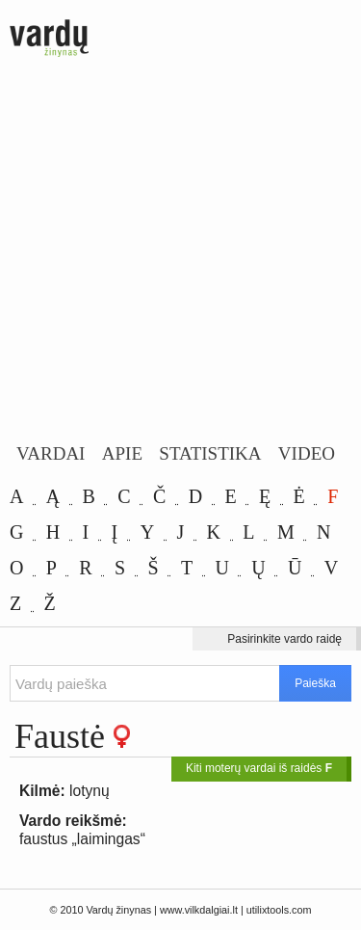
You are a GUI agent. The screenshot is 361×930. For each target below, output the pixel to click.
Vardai (50, 453)
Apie (122, 453)
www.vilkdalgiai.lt (199, 910)
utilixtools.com (279, 910)
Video (306, 453)
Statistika (210, 453)
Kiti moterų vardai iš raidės (259, 768)
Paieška (315, 683)
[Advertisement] (180, 253)
